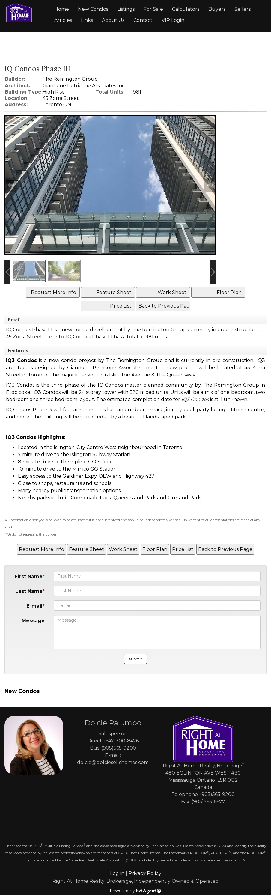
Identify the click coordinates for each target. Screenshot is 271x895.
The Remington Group (158, 329)
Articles (63, 20)
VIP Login (173, 20)
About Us (113, 20)
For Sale (153, 9)
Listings (126, 9)
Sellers (242, 9)
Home (61, 9)
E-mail (34, 606)
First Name (29, 576)
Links (87, 20)
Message (33, 620)
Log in (117, 873)
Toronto (54, 337)
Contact (143, 20)
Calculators (185, 9)
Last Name (29, 591)
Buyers (216, 9)
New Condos (93, 9)
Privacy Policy (144, 873)
